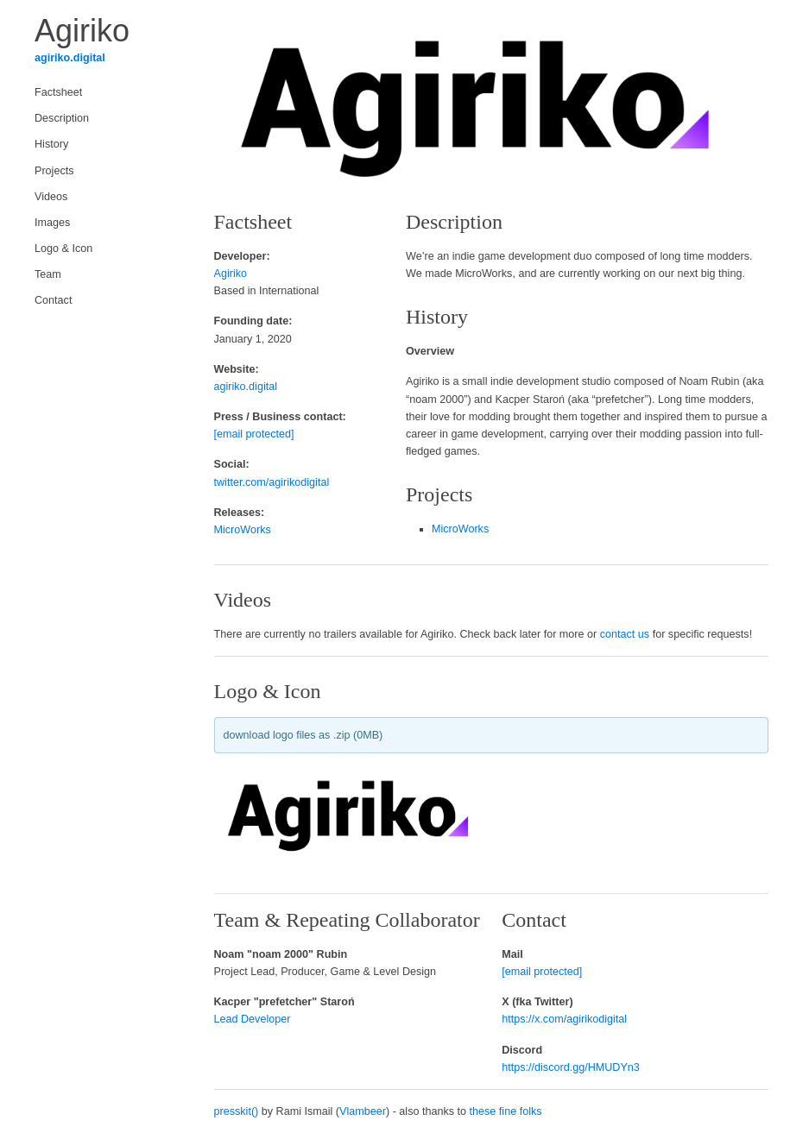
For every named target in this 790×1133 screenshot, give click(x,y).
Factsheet (58, 92)
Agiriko (231, 274)
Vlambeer (362, 1111)
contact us (624, 634)
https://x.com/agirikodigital (564, 1019)
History (51, 144)
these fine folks (506, 1111)
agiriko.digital (70, 58)
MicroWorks (242, 530)
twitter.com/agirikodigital (272, 482)
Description (62, 118)
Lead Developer (252, 1019)
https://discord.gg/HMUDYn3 (571, 1067)
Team (48, 274)
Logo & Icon (63, 248)
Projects (54, 171)
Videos (51, 197)
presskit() (236, 1111)
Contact (53, 300)
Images (52, 223)
